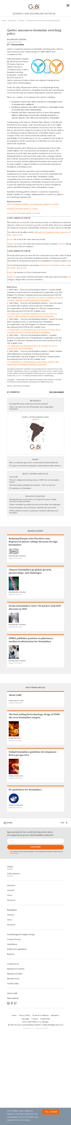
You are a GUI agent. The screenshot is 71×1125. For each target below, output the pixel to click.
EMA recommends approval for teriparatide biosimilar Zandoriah (33, 463)
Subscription (13, 998)
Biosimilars (12, 20)
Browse (10, 239)
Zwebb (33, 1028)
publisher (19, 376)
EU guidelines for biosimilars (20, 488)
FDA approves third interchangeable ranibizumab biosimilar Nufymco (35, 466)
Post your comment (17, 44)
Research (11, 900)
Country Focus (13, 939)
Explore (10, 272)
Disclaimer (55, 1015)
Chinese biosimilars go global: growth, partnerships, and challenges (34, 504)
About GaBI (13, 477)
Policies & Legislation (16, 949)
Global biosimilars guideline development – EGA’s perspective (32, 485)
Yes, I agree (51, 1112)
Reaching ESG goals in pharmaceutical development (28, 404)
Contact (34, 1019)
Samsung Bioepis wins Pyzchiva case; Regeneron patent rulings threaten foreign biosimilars (33, 541)
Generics (11, 885)
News (9, 895)
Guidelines (12, 944)
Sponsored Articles (15, 969)
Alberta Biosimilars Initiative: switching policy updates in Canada (33, 204)
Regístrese (11, 277)
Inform (62, 244)
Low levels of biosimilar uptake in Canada (23, 213)
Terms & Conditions (40, 1015)
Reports (10, 954)
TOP (64, 823)
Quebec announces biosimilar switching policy (43, 20)
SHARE (8, 823)
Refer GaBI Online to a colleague (35, 1022)
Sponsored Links (14, 973)
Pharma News (13, 978)
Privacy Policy (14, 853)
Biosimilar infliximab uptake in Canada (22, 209)
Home (4, 20)
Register (10, 244)
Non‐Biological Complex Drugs (21, 934)
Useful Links (12, 983)
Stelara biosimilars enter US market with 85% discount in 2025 (32, 508)
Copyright (25, 1019)
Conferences (13, 964)
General (21, 20)
